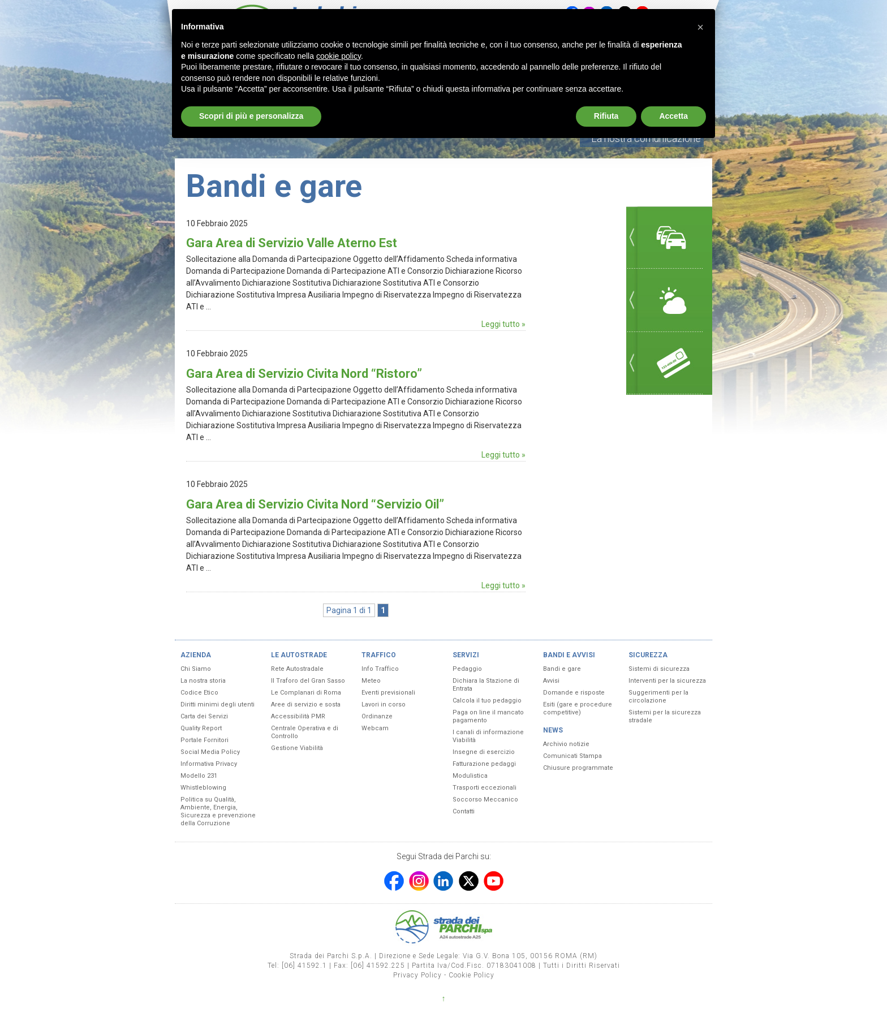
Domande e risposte (574, 692)
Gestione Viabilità (297, 748)
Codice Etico (199, 692)
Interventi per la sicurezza (667, 680)
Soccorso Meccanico (485, 799)
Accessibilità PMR (298, 716)
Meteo (371, 680)
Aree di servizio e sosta (306, 704)
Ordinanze (377, 716)
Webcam (375, 728)
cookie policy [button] (338, 56)
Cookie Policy (471, 975)
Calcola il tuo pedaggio (487, 700)
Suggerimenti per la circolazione (658, 696)
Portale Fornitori (204, 740)
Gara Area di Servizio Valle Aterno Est (291, 243)
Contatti (464, 811)
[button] (700, 27)
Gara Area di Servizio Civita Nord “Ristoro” (304, 374)
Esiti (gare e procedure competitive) (577, 708)
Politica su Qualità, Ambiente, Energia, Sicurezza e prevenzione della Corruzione (218, 811)
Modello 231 (198, 775)
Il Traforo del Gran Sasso (308, 680)
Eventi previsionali (388, 692)
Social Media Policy (210, 752)
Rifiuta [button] (606, 115)
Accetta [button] (673, 115)
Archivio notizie (566, 744)
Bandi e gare (562, 669)
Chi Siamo (195, 669)
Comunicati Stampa (572, 756)
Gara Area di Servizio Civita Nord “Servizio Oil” (315, 504)
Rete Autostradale (297, 669)
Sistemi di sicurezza (659, 669)
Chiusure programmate (578, 768)
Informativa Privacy (208, 764)
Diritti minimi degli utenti (217, 704)
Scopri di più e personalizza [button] (251, 115)
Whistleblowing (203, 787)
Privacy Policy (417, 975)
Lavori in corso (383, 704)
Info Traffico (380, 669)
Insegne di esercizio (484, 752)
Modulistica (470, 775)
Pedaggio (467, 669)
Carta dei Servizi (204, 716)
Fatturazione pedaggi (484, 764)
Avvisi (551, 680)
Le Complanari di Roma (306, 692)
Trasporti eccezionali (484, 787)
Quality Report (201, 728)
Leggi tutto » (503, 324)
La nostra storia (203, 680)
